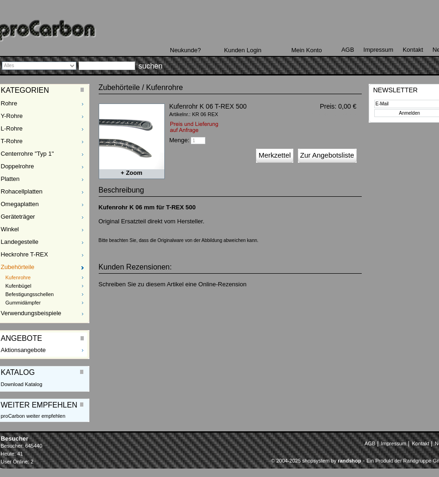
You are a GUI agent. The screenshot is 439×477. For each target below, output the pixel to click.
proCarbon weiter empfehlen (33, 416)
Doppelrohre (17, 166)
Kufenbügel (19, 286)
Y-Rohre (12, 115)
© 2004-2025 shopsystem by (316, 460)
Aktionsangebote (23, 349)
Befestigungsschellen (30, 294)
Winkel (10, 229)
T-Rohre (12, 141)
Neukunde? (185, 50)
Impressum (378, 49)
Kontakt (413, 49)
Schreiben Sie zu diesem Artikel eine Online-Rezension (173, 284)
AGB (347, 49)
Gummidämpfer (23, 302)
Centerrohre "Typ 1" (27, 153)
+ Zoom (131, 172)
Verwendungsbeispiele (31, 313)
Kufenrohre (18, 277)
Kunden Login (242, 50)
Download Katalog (21, 384)
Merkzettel (274, 155)
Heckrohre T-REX (24, 254)
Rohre (9, 103)
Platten (10, 178)
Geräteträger (18, 216)
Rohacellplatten (22, 191)
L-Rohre (12, 128)
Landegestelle (20, 241)
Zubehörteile (17, 266)
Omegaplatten (20, 203)
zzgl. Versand (343, 114)
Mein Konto (306, 50)
